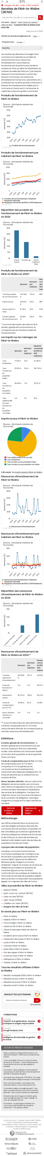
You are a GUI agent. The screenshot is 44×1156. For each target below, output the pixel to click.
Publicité (37, 1120)
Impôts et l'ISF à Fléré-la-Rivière (17, 926)
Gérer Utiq (22, 1124)
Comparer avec (7, 42)
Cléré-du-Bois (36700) (13, 897)
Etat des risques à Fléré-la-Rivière (18, 952)
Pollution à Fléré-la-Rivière (15, 962)
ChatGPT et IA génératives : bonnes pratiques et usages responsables (19, 1021)
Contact (9, 1122)
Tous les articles (32, 1124)
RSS (40, 1124)
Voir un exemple (35, 1004)
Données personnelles (30, 1122)
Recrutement (17, 1122)
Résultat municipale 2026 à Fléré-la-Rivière (22, 975)
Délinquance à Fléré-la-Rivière (17, 959)
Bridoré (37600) (10, 890)
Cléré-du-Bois (6, 25)
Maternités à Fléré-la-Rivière (16, 949)
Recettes (6, 48)
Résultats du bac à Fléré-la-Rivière (19, 979)
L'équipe (21, 1120)
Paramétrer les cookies (10, 1124)
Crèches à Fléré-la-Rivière (15, 946)
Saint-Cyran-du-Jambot (27, 22)
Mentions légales (21, 1126)
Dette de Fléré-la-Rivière (9, 810)
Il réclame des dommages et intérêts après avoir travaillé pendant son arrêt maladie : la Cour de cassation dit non (20, 1098)
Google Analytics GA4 (13, 1029)
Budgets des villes (12, 5)
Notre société (29, 1120)
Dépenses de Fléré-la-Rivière (32, 810)
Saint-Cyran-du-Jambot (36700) (18, 893)
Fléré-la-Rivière (33, 5)
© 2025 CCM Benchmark (22, 1129)
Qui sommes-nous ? (10, 1120)
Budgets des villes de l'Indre (16, 907)
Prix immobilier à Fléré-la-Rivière (18, 923)
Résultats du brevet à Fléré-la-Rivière (20, 982)
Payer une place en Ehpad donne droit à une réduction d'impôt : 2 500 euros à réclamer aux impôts (21, 1055)
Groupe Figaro (33, 1126)
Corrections (10, 1126)
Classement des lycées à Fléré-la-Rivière (21, 939)
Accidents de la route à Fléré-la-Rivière (21, 936)
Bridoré (13, 22)
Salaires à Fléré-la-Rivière (15, 920)
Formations (10, 1015)
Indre (23, 5)
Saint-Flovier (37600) (13, 900)
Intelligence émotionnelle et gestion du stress (19, 1037)
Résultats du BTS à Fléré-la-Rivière (18, 985)
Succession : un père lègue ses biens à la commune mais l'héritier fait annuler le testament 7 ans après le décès (19, 1105)
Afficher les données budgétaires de (16, 36)
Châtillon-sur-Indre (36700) (16, 903)
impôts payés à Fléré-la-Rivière (28, 472)
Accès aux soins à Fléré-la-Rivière (18, 956)
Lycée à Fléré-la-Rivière (14, 942)
